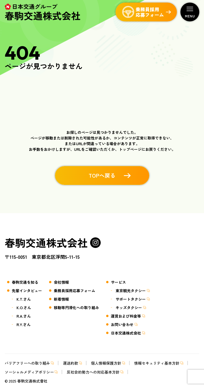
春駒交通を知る (25, 282)
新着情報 (61, 299)
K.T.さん (24, 299)
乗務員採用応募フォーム (74, 290)
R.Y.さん (24, 324)
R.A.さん (24, 316)
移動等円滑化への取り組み (76, 307)
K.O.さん (24, 307)
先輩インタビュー (27, 290)
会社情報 (61, 282)
